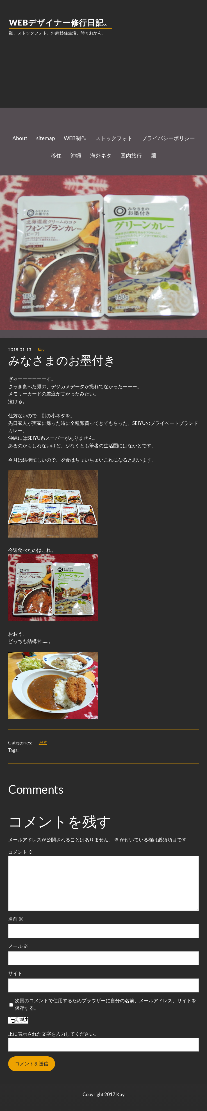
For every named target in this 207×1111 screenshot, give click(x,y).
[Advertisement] (103, 85)
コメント (20, 852)
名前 (15, 919)
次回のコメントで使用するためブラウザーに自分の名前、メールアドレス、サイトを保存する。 (105, 1004)
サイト (15, 973)
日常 (43, 742)
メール (18, 946)
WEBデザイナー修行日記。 (60, 22)
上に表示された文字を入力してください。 (53, 1034)
